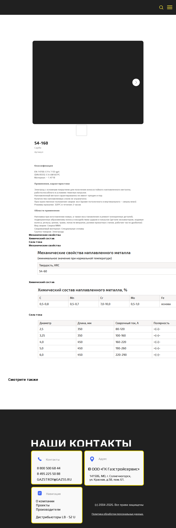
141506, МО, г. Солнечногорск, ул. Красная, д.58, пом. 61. (110, 477)
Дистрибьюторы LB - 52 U (55, 517)
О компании (45, 501)
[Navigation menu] (169, 7)
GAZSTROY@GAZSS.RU (54, 479)
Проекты (43, 505)
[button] (161, 7)
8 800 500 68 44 (48, 468)
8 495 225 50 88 (48, 474)
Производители (48, 509)
